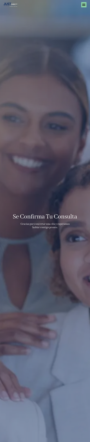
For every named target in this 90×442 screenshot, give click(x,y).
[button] (83, 4)
